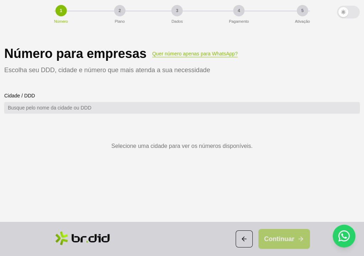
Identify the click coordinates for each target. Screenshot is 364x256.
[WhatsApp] (344, 236)
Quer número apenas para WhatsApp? (194, 54)
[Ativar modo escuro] (348, 12)
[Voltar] (244, 238)
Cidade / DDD (19, 95)
